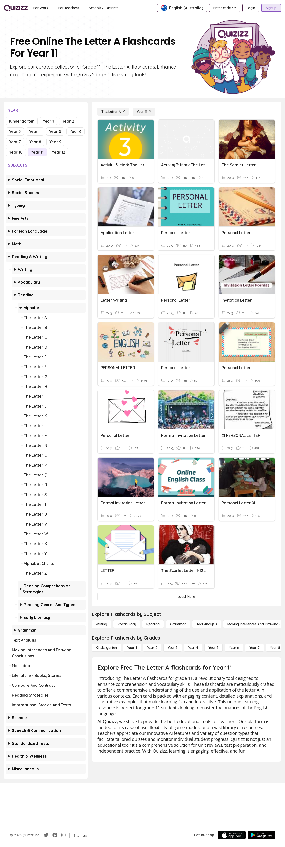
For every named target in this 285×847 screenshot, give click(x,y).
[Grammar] (178, 624)
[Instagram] (63, 835)
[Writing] (101, 624)
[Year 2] (152, 648)
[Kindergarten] (106, 648)
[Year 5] (213, 648)
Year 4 (35, 131)
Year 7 (15, 141)
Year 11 (37, 152)
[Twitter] (46, 835)
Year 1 (48, 121)
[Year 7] (254, 648)
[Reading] (153, 624)
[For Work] (41, 8)
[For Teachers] (68, 8)
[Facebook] (54, 835)
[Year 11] (144, 112)
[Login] (250, 8)
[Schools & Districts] (103, 8)
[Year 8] (275, 648)
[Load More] (186, 596)
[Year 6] (234, 648)
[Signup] (271, 8)
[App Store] (232, 835)
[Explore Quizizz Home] (16, 8)
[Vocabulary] (126, 624)
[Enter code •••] (224, 8)
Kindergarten (21, 121)
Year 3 (15, 131)
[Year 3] (172, 648)
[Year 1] (132, 648)
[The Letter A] (113, 112)
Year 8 (35, 141)
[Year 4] (193, 648)
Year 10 (16, 152)
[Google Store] (261, 835)
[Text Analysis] (206, 624)
